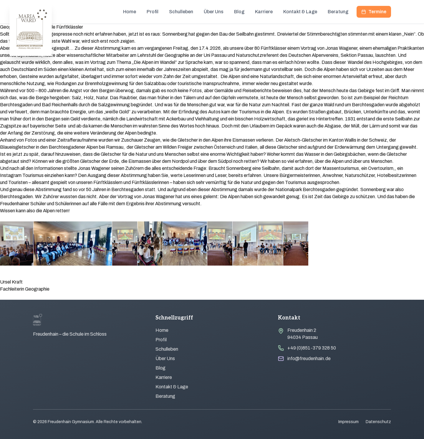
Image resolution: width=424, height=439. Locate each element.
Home (129, 11)
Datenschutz (378, 422)
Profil (152, 11)
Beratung (338, 11)
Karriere (264, 11)
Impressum (348, 422)
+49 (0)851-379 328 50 (311, 347)
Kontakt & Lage (300, 11)
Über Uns (213, 11)
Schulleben (181, 11)
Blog (239, 11)
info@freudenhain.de (309, 358)
